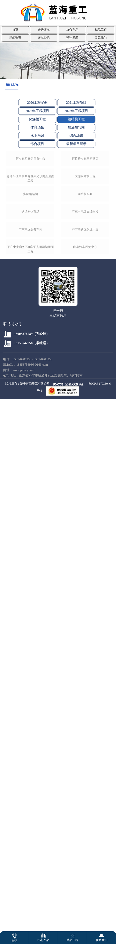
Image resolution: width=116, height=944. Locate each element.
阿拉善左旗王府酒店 (85, 214)
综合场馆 (73, 135)
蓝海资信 (44, 37)
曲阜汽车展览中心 (85, 461)
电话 (14, 937)
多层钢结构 (30, 313)
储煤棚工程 (33, 119)
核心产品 (72, 29)
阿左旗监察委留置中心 (30, 214)
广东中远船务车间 (30, 412)
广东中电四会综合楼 (85, 362)
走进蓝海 (44, 29)
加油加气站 (72, 127)
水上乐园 (34, 135)
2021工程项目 (73, 102)
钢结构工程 (72, 119)
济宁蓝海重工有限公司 (35, 574)
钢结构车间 (85, 313)
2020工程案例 (34, 102)
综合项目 (34, 144)
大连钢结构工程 (85, 263)
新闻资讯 (15, 37)
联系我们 (101, 37)
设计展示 (72, 37)
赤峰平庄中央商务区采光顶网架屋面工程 (30, 266)
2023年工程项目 (73, 111)
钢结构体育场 (30, 363)
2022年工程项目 (34, 111)
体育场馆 (34, 127)
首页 (15, 29)
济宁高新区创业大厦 (85, 411)
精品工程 (101, 29)
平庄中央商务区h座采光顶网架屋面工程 (30, 464)
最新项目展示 (73, 144)
